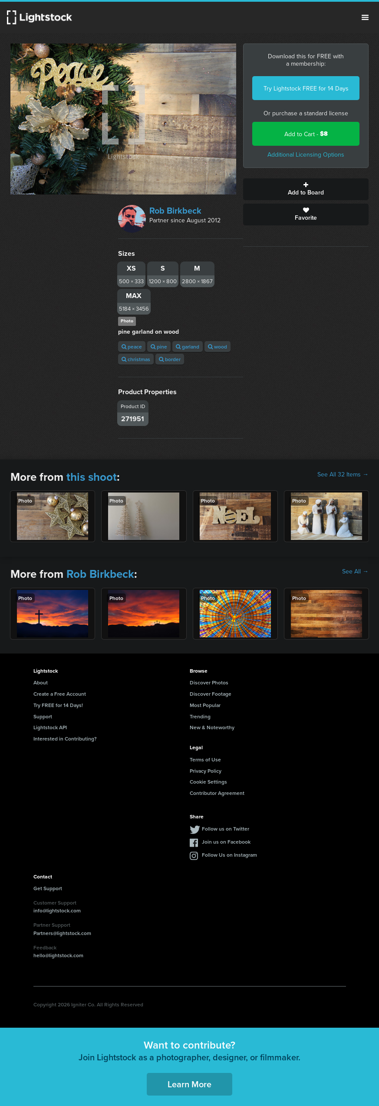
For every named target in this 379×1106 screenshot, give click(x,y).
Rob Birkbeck (175, 210)
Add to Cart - (306, 133)
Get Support (47, 888)
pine (159, 346)
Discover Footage (210, 693)
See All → (355, 571)
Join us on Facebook (226, 841)
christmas (136, 359)
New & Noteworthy (212, 727)
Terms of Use (205, 759)
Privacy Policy (205, 770)
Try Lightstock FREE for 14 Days (306, 88)
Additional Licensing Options (305, 154)
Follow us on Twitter (225, 828)
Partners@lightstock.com (62, 933)
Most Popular (205, 705)
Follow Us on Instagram (229, 854)
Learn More (189, 1084)
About (40, 682)
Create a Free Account (59, 693)
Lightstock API (50, 727)
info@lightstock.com (57, 910)
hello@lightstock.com (58, 955)
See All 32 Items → (343, 474)
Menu (365, 17)
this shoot (91, 477)
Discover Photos (209, 682)
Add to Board (306, 189)
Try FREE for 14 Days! (58, 705)
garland (187, 346)
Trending (200, 716)
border (170, 359)
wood (217, 346)
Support (42, 716)
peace (132, 346)
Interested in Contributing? (65, 738)
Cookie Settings (208, 781)
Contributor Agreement (217, 793)
